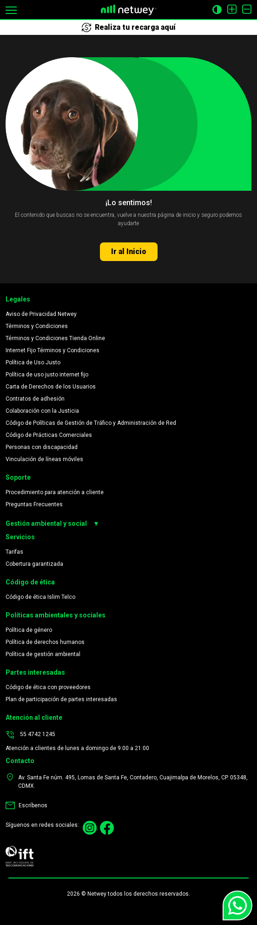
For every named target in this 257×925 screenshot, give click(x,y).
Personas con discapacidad (42, 447)
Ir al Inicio (128, 251)
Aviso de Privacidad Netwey (41, 314)
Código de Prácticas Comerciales (49, 435)
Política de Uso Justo (33, 362)
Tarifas (14, 552)
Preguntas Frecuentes (34, 504)
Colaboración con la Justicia (42, 411)
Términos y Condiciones (37, 326)
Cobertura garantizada (34, 564)
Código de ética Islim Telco (40, 597)
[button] (11, 9)
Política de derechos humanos (45, 642)
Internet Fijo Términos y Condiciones (52, 350)
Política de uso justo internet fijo (47, 374)
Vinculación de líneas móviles (44, 459)
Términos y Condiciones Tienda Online (55, 338)
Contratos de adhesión (35, 398)
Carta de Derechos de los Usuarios (51, 386)
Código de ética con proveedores (48, 687)
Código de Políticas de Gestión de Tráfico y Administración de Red (91, 423)
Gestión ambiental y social (52, 524)
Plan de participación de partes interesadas (61, 699)
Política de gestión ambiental (43, 654)
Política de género (29, 630)
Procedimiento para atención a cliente (55, 492)
